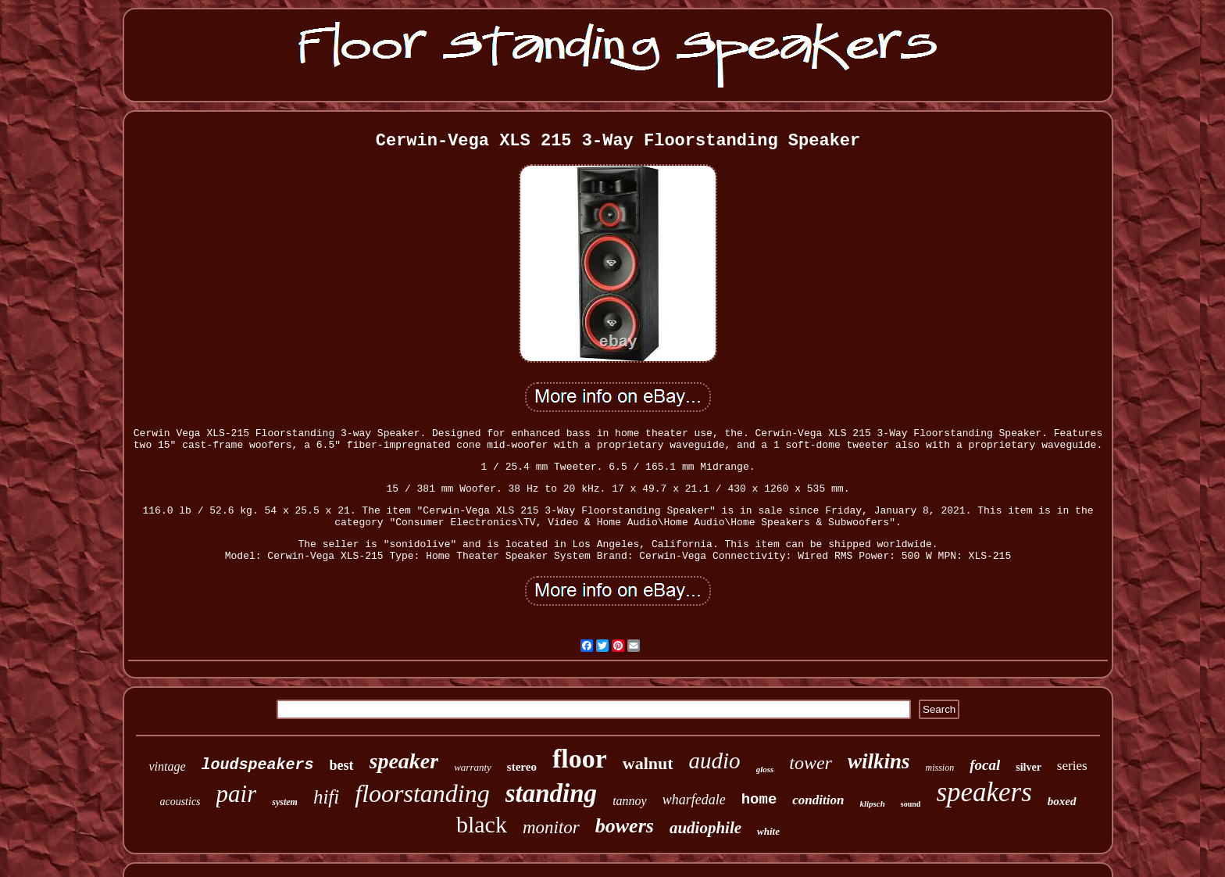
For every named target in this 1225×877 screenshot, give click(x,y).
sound (911, 804)
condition (818, 800)
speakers (983, 792)
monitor (551, 827)
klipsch (871, 803)
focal (985, 765)
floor (579, 758)
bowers (624, 825)
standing (551, 793)
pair (236, 793)
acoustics (179, 801)
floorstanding (422, 793)
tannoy (629, 800)
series (1072, 765)
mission (939, 767)
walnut (648, 763)
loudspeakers (258, 765)
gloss (765, 769)
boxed (1062, 801)
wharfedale (694, 799)
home (759, 799)
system (285, 801)
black (481, 824)
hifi (326, 796)
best (342, 765)
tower (810, 763)
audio (715, 760)
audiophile (705, 827)
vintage (166, 766)
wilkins (879, 761)
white (768, 831)
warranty (472, 767)
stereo (522, 767)
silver (1028, 767)
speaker (404, 761)
